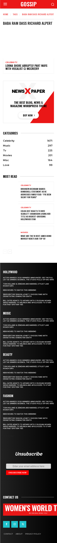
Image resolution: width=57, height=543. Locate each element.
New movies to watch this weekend (19, 290)
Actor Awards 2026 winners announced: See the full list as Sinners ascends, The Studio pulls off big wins (28, 279)
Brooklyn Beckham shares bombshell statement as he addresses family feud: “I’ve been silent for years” (36, 193)
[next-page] (10, 252)
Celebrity (11, 62)
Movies (24, 232)
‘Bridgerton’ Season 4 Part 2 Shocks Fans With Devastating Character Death (25, 295)
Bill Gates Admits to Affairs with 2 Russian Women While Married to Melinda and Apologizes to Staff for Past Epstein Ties (27, 303)
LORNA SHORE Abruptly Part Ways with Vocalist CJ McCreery (26, 67)
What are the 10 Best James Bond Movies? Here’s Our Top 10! (36, 237)
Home (5, 14)
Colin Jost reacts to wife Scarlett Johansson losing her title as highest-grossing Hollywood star (35, 215)
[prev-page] (5, 252)
